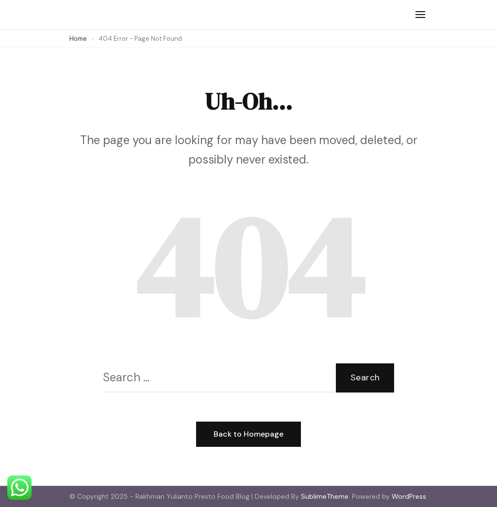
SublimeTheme (324, 496)
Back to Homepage (248, 434)
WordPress (409, 496)
